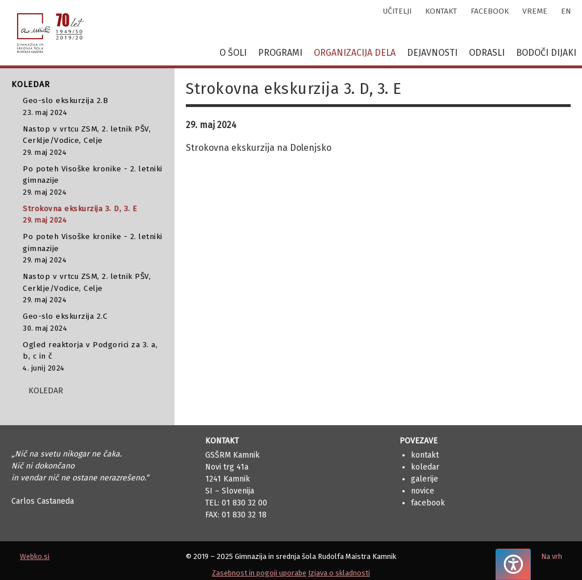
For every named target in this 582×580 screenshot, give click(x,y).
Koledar (425, 467)
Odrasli (487, 52)
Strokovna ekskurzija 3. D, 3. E (93, 215)
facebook (490, 11)
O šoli (233, 52)
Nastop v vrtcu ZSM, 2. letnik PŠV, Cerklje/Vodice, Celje (93, 141)
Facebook (428, 503)
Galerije (424, 479)
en (566, 11)
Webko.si (34, 556)
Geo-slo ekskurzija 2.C (93, 322)
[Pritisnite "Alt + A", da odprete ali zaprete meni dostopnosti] (513, 564)
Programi (280, 52)
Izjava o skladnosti (339, 573)
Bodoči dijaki (546, 52)
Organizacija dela (355, 52)
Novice (422, 491)
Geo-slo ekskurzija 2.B (93, 107)
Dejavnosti (432, 52)
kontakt (441, 11)
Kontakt (425, 455)
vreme (534, 11)
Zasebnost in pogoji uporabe (259, 573)
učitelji (397, 11)
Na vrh (551, 556)
